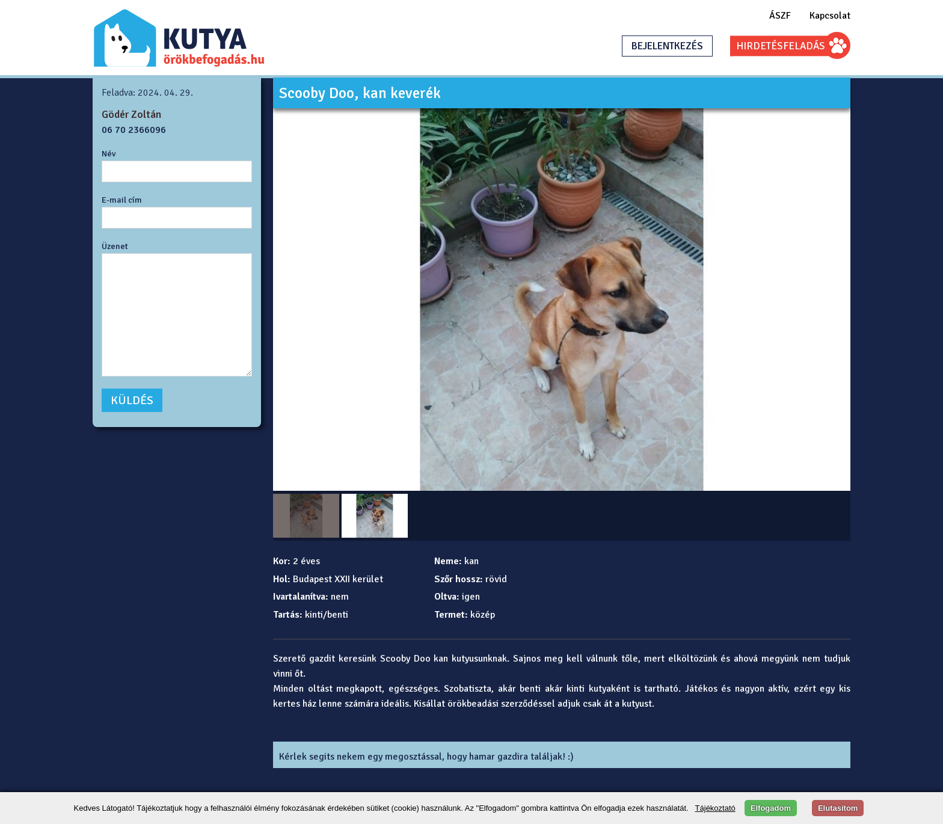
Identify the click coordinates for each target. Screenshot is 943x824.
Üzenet (115, 246)
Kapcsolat (829, 16)
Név (109, 153)
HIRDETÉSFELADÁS (780, 46)
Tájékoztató (715, 808)
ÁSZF (780, 16)
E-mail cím (122, 199)
